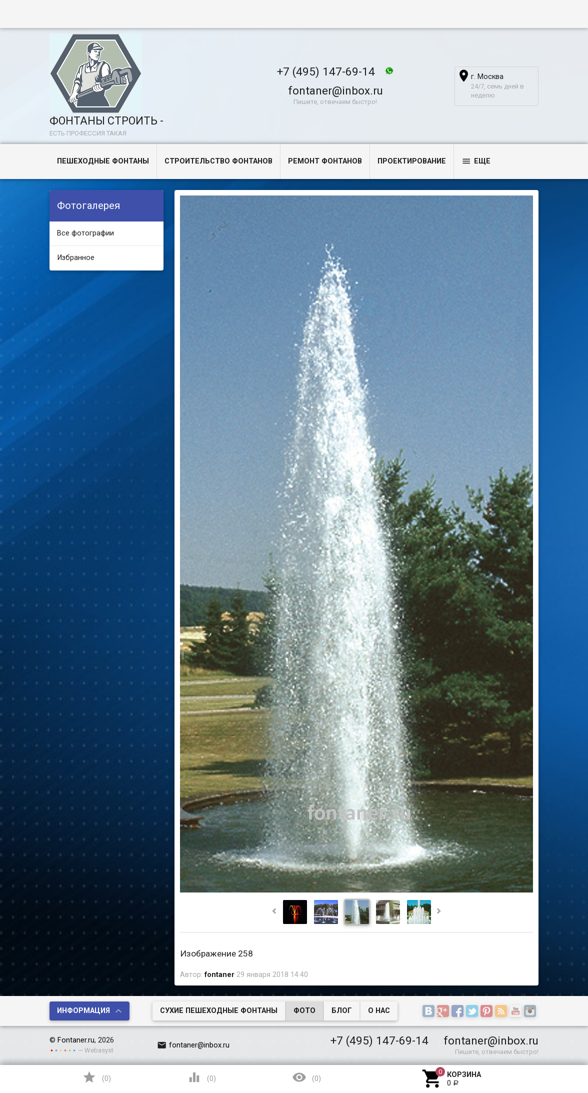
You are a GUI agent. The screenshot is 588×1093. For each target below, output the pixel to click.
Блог (342, 1010)
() (96, 1077)
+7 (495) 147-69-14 (326, 71)
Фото (305, 1010)
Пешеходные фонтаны (103, 161)
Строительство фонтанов (218, 161)
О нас (379, 1010)
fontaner (219, 974)
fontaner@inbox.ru (335, 90)
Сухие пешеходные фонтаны (219, 1010)
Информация (83, 1010)
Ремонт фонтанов (325, 161)
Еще (476, 161)
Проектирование (412, 161)
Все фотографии (85, 233)
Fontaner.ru (76, 1040)
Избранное (75, 258)
